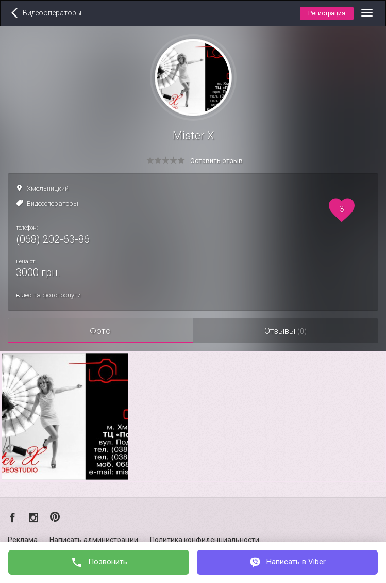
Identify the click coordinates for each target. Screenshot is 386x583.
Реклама (23, 540)
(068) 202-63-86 (53, 239)
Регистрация (326, 13)
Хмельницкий (48, 188)
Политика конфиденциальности (204, 540)
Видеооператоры (52, 203)
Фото (100, 331)
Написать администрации (93, 540)
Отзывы (285, 331)
